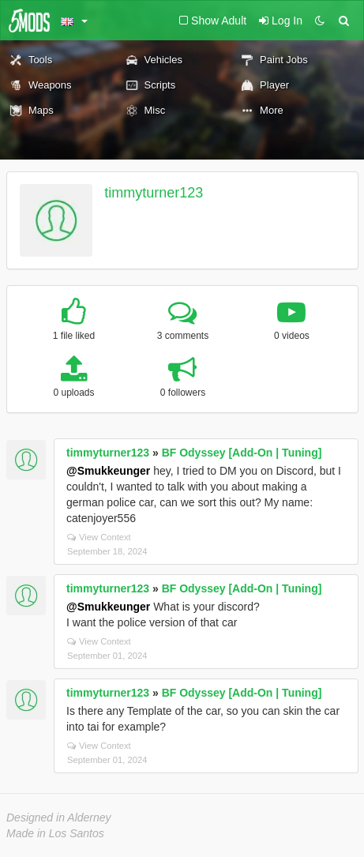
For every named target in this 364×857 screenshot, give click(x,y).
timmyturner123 (153, 193)
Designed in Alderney (58, 817)
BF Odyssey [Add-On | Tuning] (242, 452)
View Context (99, 537)
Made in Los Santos (55, 833)
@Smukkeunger (108, 470)
